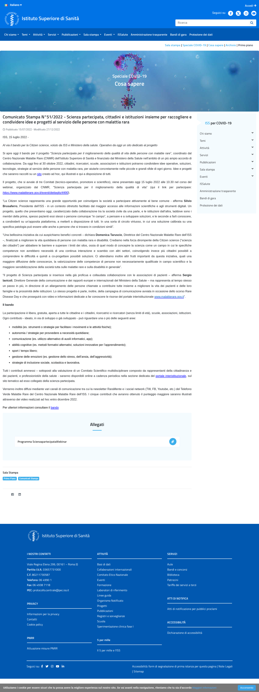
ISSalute (205, 184)
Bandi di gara (208, 198)
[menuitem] (11, 34)
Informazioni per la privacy (43, 614)
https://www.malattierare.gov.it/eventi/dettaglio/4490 (35, 192)
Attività (226, 148)
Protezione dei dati (211, 205)
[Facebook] (12, 494)
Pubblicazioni (226, 162)
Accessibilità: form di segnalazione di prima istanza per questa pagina (174, 666)
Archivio (231, 45)
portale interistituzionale (171, 375)
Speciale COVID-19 (194, 45)
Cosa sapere (215, 45)
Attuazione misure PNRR (42, 648)
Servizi (226, 155)
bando (55, 407)
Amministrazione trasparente (218, 191)
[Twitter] (5, 494)
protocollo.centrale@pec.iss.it (51, 590)
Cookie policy (35, 624)
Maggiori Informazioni (204, 687)
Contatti (32, 619)
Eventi (226, 176)
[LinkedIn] (19, 494)
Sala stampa (172, 45)
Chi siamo (226, 133)
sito (39, 174)
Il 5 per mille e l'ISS (108, 650)
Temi (226, 141)
